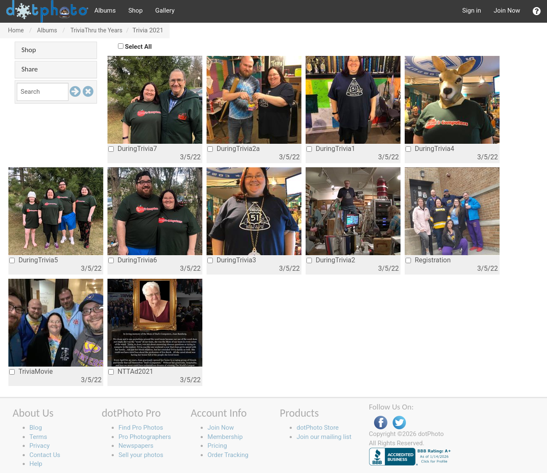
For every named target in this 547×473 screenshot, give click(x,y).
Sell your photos (140, 455)
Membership (225, 437)
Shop (135, 10)
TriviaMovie (31, 371)
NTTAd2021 (130, 371)
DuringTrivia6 (132, 260)
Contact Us (44, 455)
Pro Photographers (144, 437)
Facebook (380, 423)
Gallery (165, 10)
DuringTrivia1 (330, 149)
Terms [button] (38, 437)
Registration (428, 260)
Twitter (399, 423)
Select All (138, 46)
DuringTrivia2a (233, 149)
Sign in (471, 10)
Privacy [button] (39, 445)
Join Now (507, 10)
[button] (536, 11)
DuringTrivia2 (330, 260)
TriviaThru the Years (97, 30)
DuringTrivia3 (231, 260)
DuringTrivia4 (430, 149)
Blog (35, 427)
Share (29, 69)
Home (16, 30)
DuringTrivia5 (33, 260)
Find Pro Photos (140, 427)
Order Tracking (227, 455)
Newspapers (135, 445)
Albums (105, 10)
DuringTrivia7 (132, 149)
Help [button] (35, 464)
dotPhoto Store (317, 427)
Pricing (217, 445)
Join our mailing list (323, 437)
